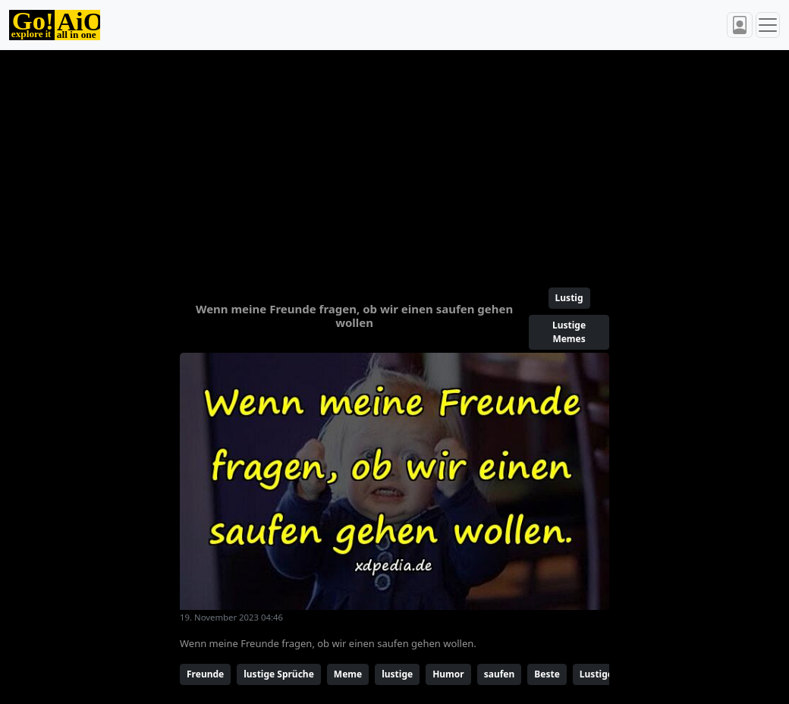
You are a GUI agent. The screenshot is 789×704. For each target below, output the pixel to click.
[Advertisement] (394, 162)
